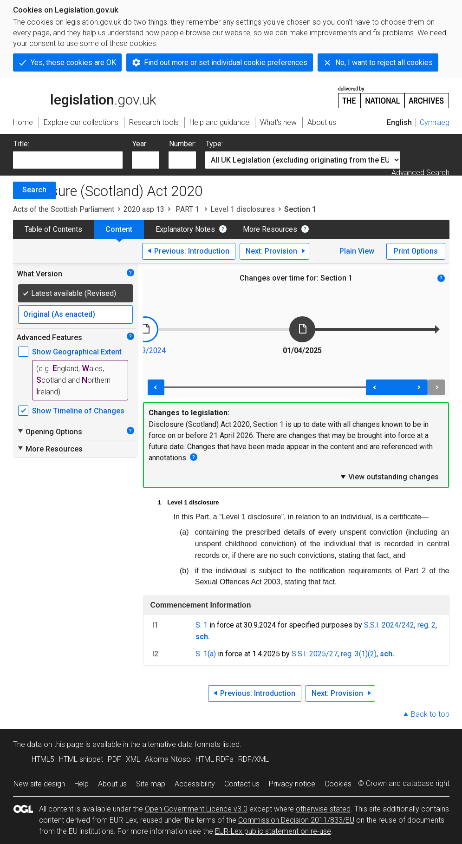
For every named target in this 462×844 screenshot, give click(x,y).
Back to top (430, 714)
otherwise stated (323, 809)
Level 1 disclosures (242, 209)
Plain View (356, 251)
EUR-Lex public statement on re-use (273, 831)
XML (133, 759)
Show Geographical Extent (77, 351)
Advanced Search (420, 172)
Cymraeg (434, 122)
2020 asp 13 (144, 209)
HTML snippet (81, 759)
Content (118, 229)
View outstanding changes (389, 476)
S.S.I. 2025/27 (315, 653)
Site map (150, 783)
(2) (372, 653)
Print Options (416, 251)
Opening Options (49, 431)
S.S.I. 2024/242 (389, 625)
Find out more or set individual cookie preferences (225, 62)
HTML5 (43, 759)
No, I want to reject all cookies (384, 62)
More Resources (270, 229)
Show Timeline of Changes (78, 410)
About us (112, 783)
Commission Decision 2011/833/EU (296, 820)
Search (34, 189)
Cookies (338, 783)
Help (81, 783)
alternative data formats (181, 744)
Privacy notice (292, 783)
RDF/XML (253, 759)
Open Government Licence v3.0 (196, 809)
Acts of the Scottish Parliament (63, 209)
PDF (114, 759)
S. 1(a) (205, 653)
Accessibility (195, 783)
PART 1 (187, 209)
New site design (39, 783)
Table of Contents (53, 229)
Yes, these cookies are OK (73, 62)
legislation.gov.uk (84, 96)
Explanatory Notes (185, 229)
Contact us (242, 783)
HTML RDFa (214, 759)
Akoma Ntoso (168, 759)
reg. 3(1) (354, 653)
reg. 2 (426, 625)
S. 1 (201, 625)
